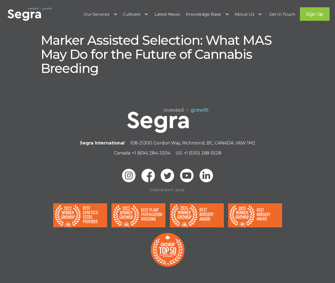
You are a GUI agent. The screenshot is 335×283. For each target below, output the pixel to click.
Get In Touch (282, 14)
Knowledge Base (203, 14)
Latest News (167, 14)
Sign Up (314, 14)
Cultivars (131, 14)
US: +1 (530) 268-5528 (198, 153)
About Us (244, 14)
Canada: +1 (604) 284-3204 (142, 153)
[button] (100, 14)
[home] (29, 14)
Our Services (96, 14)
